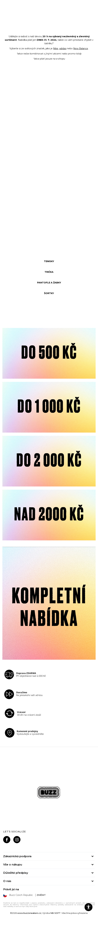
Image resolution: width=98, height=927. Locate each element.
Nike (55, 48)
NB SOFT (55, 913)
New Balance (80, 48)
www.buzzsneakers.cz (29, 913)
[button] (88, 907)
